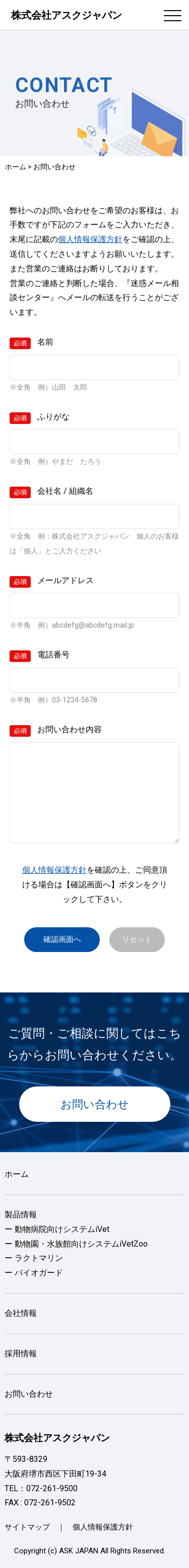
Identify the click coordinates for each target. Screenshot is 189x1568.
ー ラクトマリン (34, 1258)
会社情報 (21, 1313)
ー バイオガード (34, 1272)
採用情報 (21, 1353)
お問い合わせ (94, 1104)
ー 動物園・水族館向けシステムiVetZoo (76, 1244)
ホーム (15, 167)
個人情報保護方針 (90, 239)
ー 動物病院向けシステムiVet (57, 1229)
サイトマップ (27, 1527)
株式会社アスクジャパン (66, 15)
